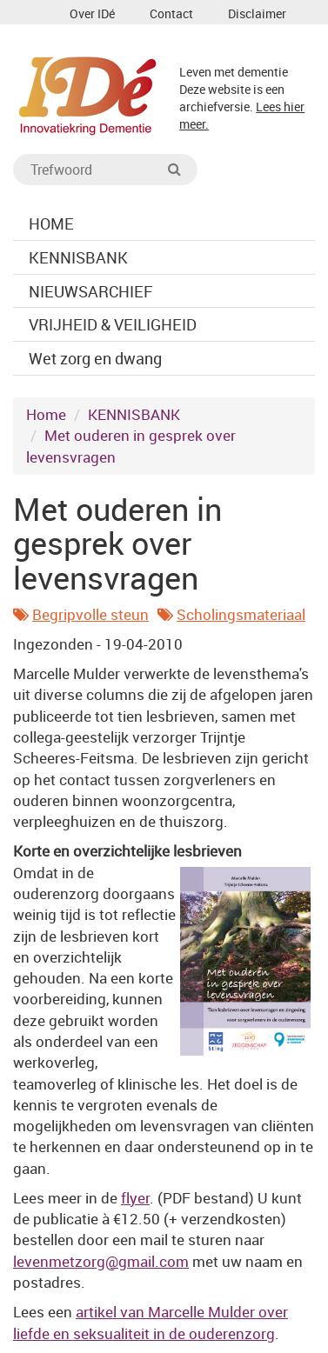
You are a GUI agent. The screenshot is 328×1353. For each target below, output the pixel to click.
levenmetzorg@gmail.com (101, 1261)
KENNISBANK (134, 414)
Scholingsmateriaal (241, 614)
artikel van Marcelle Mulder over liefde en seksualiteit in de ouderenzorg (150, 1322)
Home (46, 414)
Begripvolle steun (90, 614)
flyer (135, 1198)
